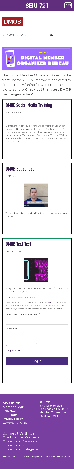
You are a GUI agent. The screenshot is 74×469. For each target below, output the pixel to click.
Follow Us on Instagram (20, 449)
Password (13, 328)
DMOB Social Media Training (29, 105)
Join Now (9, 411)
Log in (37, 361)
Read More (17, 141)
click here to (51, 302)
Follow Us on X (13, 445)
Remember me (12, 345)
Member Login (14, 407)
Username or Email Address (23, 314)
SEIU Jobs (10, 415)
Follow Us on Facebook (20, 441)
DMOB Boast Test (20, 169)
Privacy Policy (13, 419)
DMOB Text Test (18, 244)
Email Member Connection (23, 437)
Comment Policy (15, 423)
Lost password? (13, 350)
